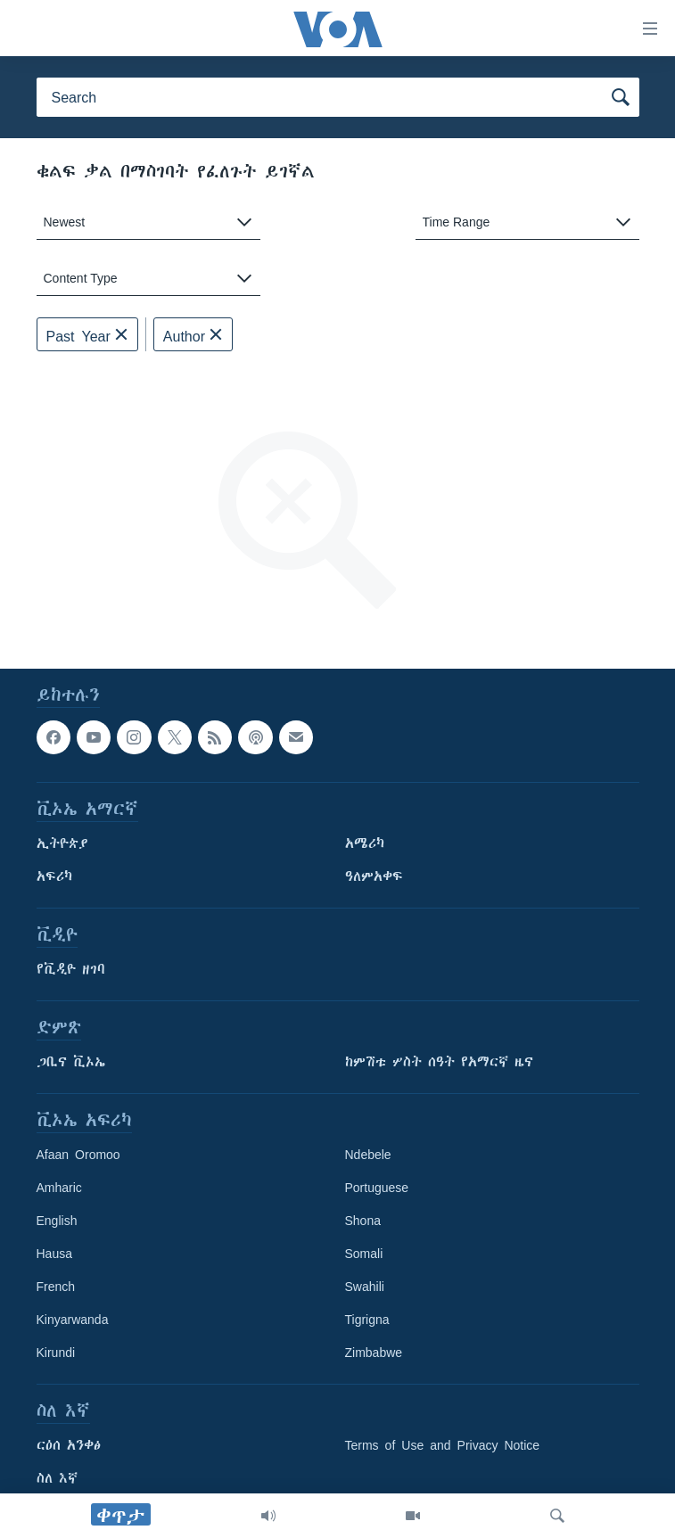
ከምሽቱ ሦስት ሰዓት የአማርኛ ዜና (439, 1062)
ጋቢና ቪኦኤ (71, 1062)
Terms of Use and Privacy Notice (442, 1445)
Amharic (59, 1188)
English (57, 1221)
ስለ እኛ (57, 1478)
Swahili (364, 1287)
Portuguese (377, 1188)
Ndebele (368, 1155)
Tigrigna (367, 1320)
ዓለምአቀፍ (374, 876)
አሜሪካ (364, 843)
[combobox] (148, 222)
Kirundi (56, 1353)
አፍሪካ (54, 876)
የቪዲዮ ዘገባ (71, 969)
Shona (363, 1221)
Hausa (54, 1254)
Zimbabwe (374, 1353)
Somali (364, 1254)
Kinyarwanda (73, 1320)
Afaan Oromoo (78, 1155)
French (56, 1287)
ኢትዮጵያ (62, 843)
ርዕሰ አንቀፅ (69, 1445)
